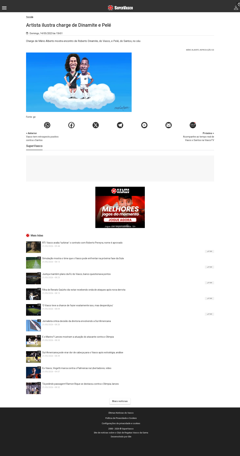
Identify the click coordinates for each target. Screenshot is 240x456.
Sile (129, 436)
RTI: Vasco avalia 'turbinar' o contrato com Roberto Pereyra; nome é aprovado (82, 242)
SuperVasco (34, 146)
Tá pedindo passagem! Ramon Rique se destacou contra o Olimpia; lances (80, 384)
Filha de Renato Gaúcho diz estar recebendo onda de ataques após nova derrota (83, 289)
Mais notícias (120, 401)
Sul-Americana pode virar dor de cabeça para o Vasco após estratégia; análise (82, 352)
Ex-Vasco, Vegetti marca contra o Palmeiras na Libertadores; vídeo (76, 368)
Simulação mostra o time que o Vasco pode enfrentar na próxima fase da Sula (83, 258)
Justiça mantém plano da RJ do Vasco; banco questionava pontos (76, 274)
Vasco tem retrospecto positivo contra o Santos (43, 136)
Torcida (29, 17)
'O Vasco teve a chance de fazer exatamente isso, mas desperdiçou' (77, 305)
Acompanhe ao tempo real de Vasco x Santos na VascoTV (196, 136)
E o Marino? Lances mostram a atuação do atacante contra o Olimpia (78, 336)
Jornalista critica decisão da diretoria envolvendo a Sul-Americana (76, 321)
